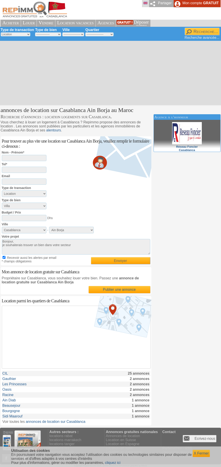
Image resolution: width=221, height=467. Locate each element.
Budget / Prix (11, 212)
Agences (106, 22)
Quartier (92, 30)
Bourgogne (11, 411)
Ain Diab (9, 400)
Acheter (10, 22)
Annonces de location (123, 436)
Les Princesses (14, 384)
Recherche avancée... (202, 37)
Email (6, 176)
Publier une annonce (119, 289)
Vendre (46, 22)
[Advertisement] (105, 72)
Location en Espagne (122, 444)
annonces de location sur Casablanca (55, 421)
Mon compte (200, 3)
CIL (5, 373)
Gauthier (9, 379)
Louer (29, 22)
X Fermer (201, 453)
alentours (53, 130)
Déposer (141, 23)
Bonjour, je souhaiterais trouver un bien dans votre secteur (76, 247)
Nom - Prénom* (13, 152)
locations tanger (62, 444)
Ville (66, 30)
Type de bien (46, 30)
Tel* (4, 164)
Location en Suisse (121, 440)
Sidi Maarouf (12, 416)
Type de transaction (17, 30)
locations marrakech (65, 440)
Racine (8, 395)
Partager (165, 3)
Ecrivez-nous (205, 438)
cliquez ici (112, 463)
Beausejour (11, 405)
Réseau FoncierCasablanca (187, 147)
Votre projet (10, 236)
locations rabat (61, 436)
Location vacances (75, 22)
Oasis (7, 389)
